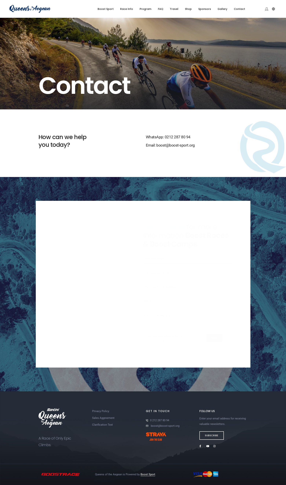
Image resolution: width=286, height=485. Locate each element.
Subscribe (211, 435)
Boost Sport (106, 9)
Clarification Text (102, 424)
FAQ (160, 9)
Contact (239, 9)
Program (145, 9)
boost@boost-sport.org (164, 425)
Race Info (126, 9)
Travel (174, 9)
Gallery (222, 9)
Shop (188, 9)
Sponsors (204, 9)
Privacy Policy (100, 411)
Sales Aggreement (103, 418)
